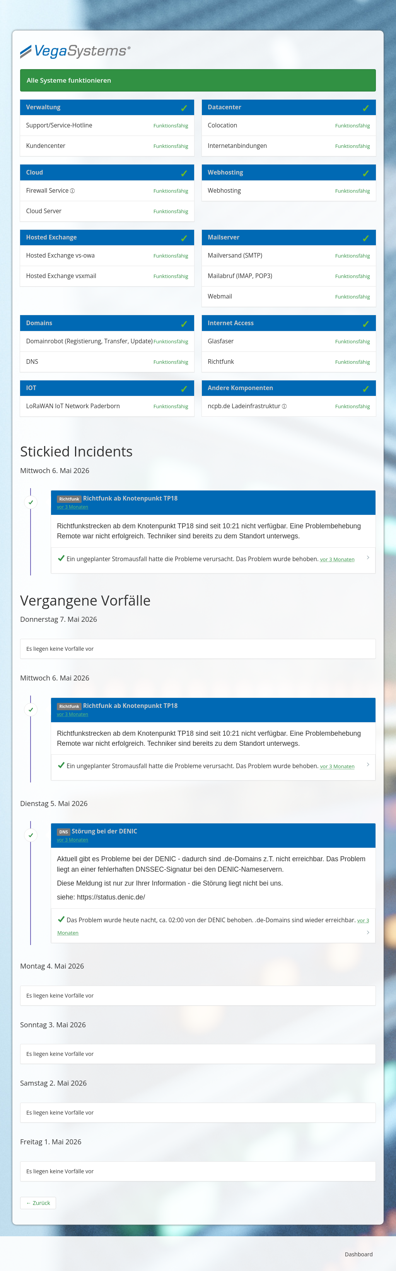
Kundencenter (45, 146)
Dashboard (359, 1254)
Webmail (220, 296)
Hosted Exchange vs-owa (60, 255)
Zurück (38, 1203)
